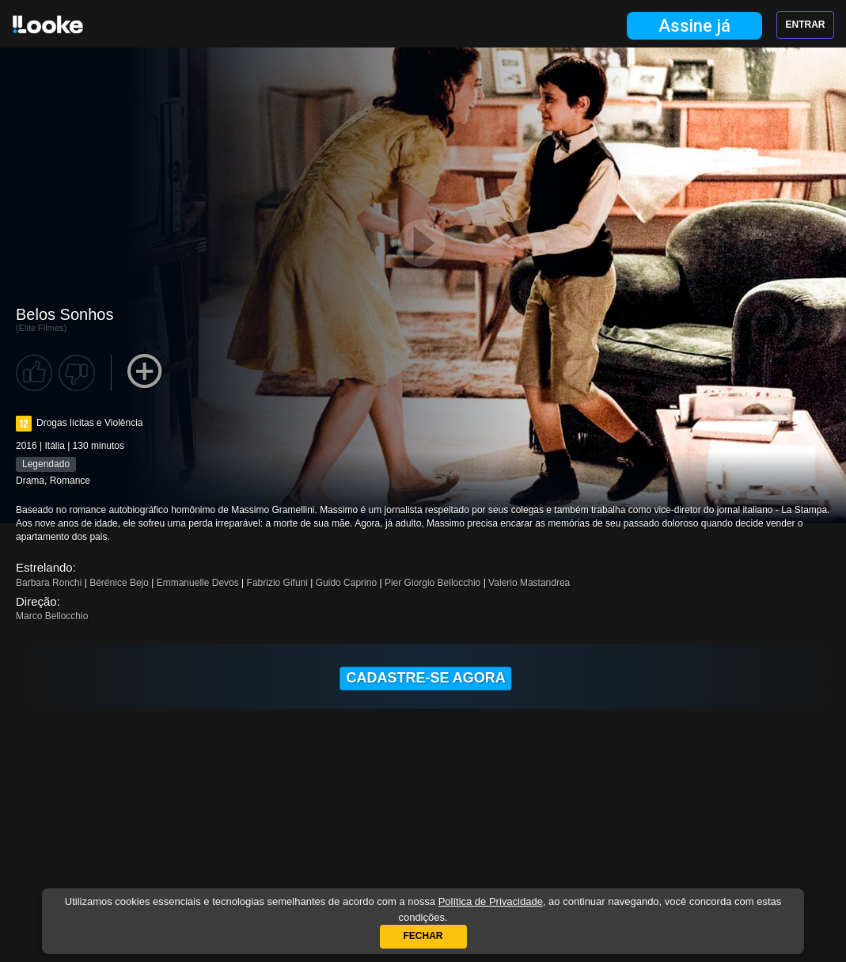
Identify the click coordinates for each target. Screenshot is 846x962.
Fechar (423, 935)
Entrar (805, 24)
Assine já (694, 26)
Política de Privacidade (490, 901)
